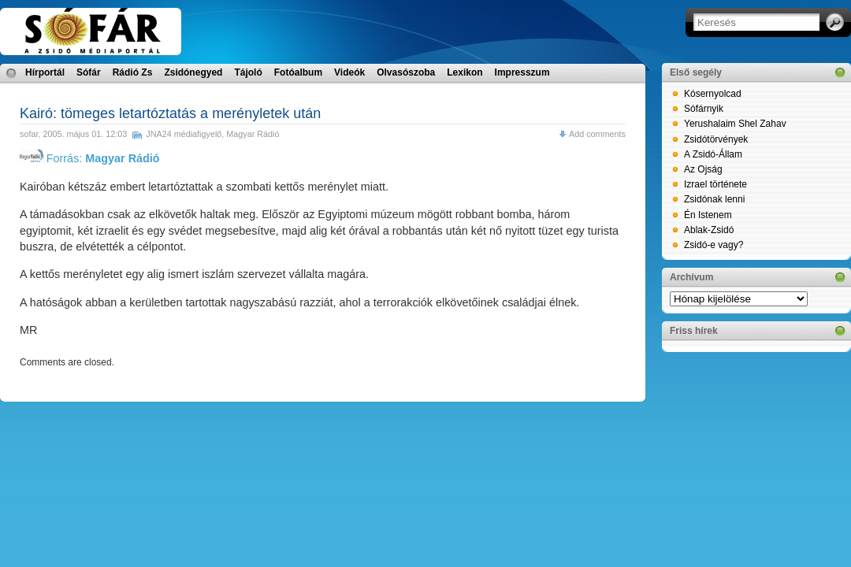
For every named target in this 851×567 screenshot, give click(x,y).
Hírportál (45, 72)
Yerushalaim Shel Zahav (735, 123)
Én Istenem (708, 214)
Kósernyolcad (712, 93)
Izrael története (715, 184)
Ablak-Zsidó (709, 229)
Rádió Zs (133, 72)
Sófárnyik (703, 108)
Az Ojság (703, 169)
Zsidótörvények (716, 139)
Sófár (88, 72)
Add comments (597, 134)
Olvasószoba (406, 72)
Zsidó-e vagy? (713, 244)
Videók (349, 72)
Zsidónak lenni (714, 199)
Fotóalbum (298, 72)
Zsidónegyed (193, 72)
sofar (29, 134)
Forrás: (90, 158)
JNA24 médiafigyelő (183, 134)
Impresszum (522, 72)
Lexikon (464, 72)
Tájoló (248, 72)
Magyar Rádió (252, 134)
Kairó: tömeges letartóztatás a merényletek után (170, 113)
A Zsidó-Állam (713, 154)
